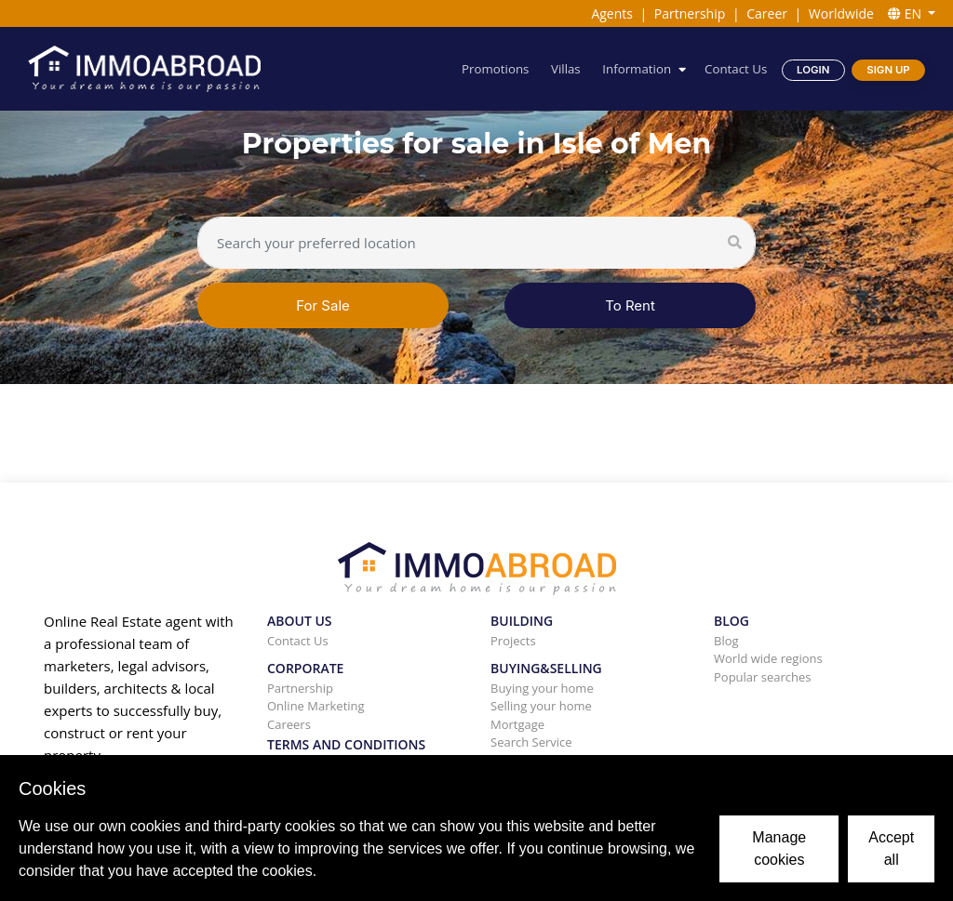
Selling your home (541, 705)
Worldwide (841, 13)
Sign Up (887, 69)
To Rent (630, 305)
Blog (726, 640)
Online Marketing (316, 705)
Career (766, 13)
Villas (566, 68)
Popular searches (763, 677)
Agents (612, 13)
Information (636, 68)
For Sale (323, 305)
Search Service (531, 742)
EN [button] (906, 13)
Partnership (689, 13)
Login (813, 69)
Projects (513, 640)
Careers (289, 724)
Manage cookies (779, 848)
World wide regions (768, 658)
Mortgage (517, 724)
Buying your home (542, 688)
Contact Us (736, 68)
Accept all (891, 848)
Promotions (495, 68)
